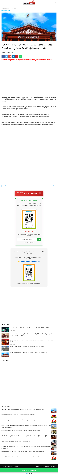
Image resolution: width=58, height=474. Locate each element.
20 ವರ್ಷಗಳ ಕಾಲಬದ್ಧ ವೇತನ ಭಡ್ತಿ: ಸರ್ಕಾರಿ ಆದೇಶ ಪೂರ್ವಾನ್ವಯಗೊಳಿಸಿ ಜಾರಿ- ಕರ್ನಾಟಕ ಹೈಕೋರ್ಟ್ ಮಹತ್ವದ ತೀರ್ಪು (26, 441)
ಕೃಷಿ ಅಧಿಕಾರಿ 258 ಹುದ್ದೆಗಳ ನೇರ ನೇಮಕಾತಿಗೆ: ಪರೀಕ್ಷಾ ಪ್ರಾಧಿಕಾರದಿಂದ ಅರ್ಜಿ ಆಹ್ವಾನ (27, 351)
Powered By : (29, 473)
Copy (39, 244)
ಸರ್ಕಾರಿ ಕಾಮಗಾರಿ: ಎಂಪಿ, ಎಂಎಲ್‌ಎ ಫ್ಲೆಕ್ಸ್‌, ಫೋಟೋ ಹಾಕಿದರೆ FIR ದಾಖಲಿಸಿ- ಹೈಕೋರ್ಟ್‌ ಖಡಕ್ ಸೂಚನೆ (23, 457)
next (3, 407)
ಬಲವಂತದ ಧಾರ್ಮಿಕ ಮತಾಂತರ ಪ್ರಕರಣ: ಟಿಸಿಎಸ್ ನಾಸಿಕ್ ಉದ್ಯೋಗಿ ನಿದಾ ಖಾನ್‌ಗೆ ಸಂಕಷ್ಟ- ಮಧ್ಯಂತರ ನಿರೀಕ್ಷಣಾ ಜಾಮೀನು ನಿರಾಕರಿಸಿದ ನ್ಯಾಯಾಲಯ (33, 340)
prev (2, 407)
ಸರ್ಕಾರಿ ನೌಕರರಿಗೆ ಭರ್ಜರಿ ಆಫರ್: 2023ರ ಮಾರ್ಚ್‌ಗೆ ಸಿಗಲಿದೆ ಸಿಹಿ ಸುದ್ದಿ (16, 446)
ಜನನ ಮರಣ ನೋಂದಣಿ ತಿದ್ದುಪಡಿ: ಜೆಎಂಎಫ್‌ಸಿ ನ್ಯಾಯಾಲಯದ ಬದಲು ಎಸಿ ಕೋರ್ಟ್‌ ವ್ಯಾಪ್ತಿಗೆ (21, 436)
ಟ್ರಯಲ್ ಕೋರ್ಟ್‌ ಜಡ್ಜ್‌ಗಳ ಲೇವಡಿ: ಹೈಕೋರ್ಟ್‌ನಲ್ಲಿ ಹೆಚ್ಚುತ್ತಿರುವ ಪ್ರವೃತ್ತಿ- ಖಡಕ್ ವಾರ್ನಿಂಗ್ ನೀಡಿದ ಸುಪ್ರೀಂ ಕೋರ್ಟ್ (31, 346)
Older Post (53, 191)
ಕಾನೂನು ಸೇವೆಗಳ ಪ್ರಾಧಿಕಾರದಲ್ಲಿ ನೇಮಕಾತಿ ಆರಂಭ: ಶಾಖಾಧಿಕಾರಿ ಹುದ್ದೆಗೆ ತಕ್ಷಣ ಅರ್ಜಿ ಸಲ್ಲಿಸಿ (28, 357)
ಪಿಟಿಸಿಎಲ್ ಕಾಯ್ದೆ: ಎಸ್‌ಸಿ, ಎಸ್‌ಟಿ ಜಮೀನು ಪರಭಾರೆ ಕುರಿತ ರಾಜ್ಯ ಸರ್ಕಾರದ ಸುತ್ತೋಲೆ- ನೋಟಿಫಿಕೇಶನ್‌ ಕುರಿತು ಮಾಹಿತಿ (25, 425)
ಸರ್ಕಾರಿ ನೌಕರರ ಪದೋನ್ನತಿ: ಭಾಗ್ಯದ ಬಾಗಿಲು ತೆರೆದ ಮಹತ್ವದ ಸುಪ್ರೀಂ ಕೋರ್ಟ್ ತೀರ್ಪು (19, 420)
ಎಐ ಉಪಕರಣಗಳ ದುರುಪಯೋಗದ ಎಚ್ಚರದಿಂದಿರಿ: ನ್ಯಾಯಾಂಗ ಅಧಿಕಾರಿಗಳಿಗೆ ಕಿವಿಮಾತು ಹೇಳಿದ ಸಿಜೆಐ (30, 333)
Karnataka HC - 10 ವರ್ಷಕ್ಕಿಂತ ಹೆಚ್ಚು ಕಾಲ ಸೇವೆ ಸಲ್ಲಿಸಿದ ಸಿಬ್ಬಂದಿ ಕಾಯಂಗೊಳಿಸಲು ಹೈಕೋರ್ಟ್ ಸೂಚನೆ (23, 414)
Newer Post (4, 191)
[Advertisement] (29, 83)
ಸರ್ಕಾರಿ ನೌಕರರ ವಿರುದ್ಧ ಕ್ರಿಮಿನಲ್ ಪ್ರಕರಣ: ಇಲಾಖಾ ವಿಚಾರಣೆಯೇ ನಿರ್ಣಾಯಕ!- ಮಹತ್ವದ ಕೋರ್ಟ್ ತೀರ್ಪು (23, 462)
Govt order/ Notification (6, 10)
